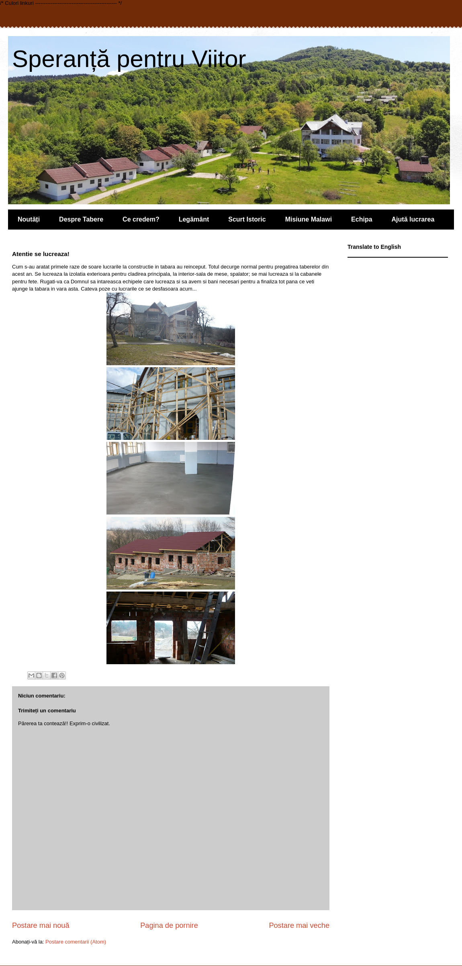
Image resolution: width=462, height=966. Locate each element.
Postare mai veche (299, 925)
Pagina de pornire (169, 925)
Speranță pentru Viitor (129, 58)
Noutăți (29, 219)
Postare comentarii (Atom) (75, 942)
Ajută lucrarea (413, 219)
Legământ (194, 219)
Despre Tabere (81, 219)
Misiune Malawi (308, 219)
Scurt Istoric (247, 219)
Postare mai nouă (41, 925)
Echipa (361, 219)
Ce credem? (141, 219)
